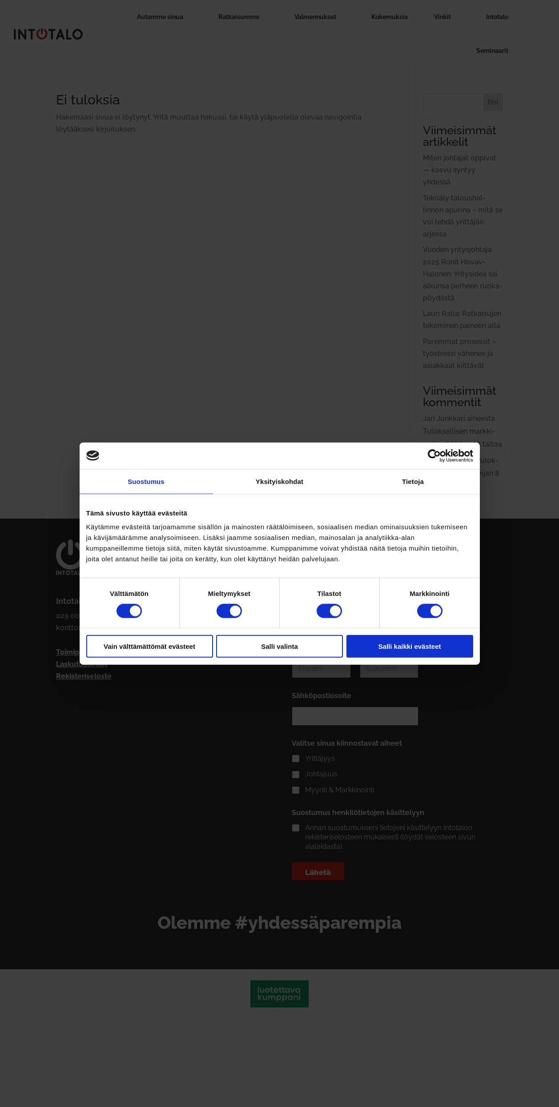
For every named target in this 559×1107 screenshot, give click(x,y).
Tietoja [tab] (413, 481)
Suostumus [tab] (146, 481)
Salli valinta (279, 646)
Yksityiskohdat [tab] (279, 481)
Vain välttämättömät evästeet (149, 646)
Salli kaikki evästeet (409, 646)
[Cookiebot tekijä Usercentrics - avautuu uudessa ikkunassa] (434, 455)
